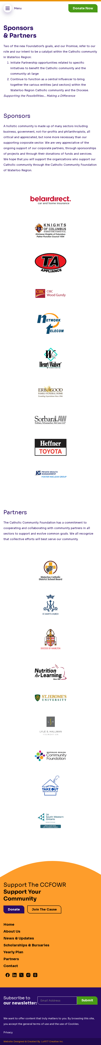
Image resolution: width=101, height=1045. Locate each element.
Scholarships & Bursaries (26, 945)
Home (8, 924)
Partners (11, 959)
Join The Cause (44, 909)
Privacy (8, 1032)
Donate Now (83, 8)
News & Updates (18, 938)
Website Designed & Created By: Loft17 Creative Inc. (33, 1041)
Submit (87, 1000)
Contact (10, 966)
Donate (14, 909)
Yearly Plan (13, 952)
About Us (11, 931)
